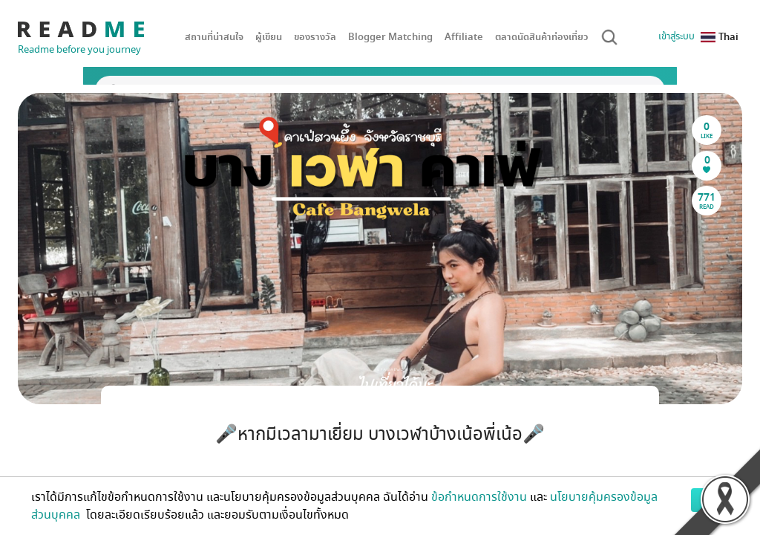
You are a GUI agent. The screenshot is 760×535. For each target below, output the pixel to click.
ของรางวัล (315, 37)
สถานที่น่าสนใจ (214, 37)
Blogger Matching (390, 37)
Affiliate (464, 37)
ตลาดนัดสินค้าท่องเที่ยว (542, 37)
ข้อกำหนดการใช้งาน (479, 497)
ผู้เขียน (268, 37)
